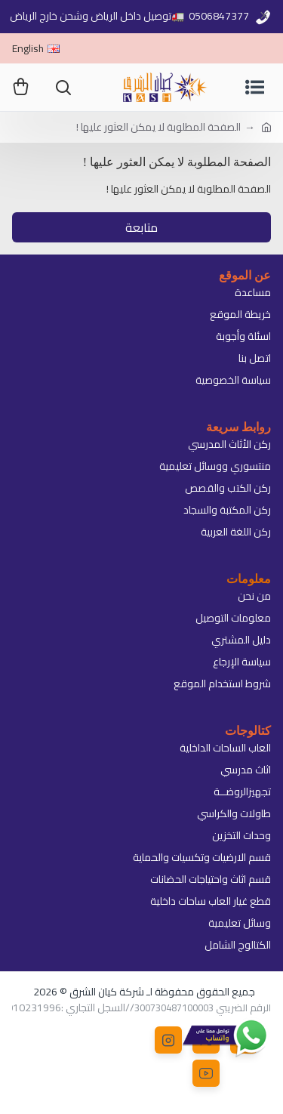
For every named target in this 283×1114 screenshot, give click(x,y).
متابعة (141, 227)
